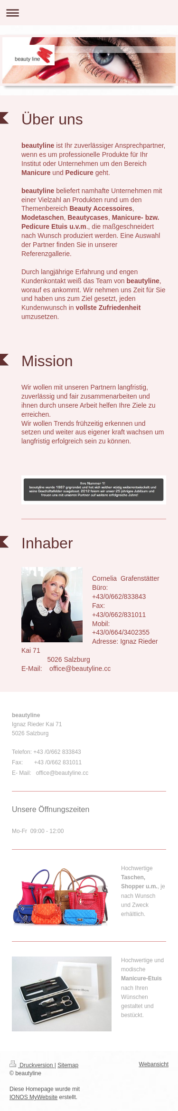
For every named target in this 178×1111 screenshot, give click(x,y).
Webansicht (154, 1064)
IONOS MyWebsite (33, 1097)
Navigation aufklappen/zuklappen (89, 12)
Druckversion (32, 1065)
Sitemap (67, 1065)
